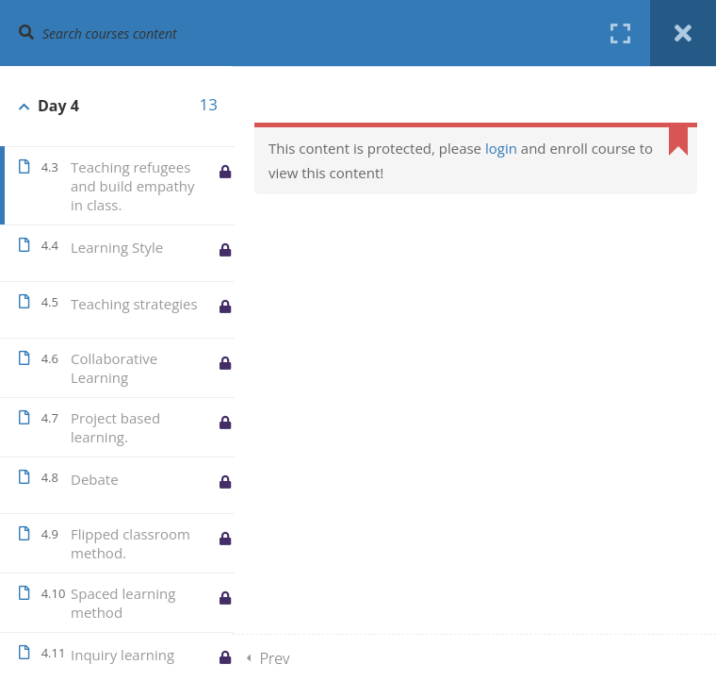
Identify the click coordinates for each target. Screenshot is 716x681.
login (501, 148)
